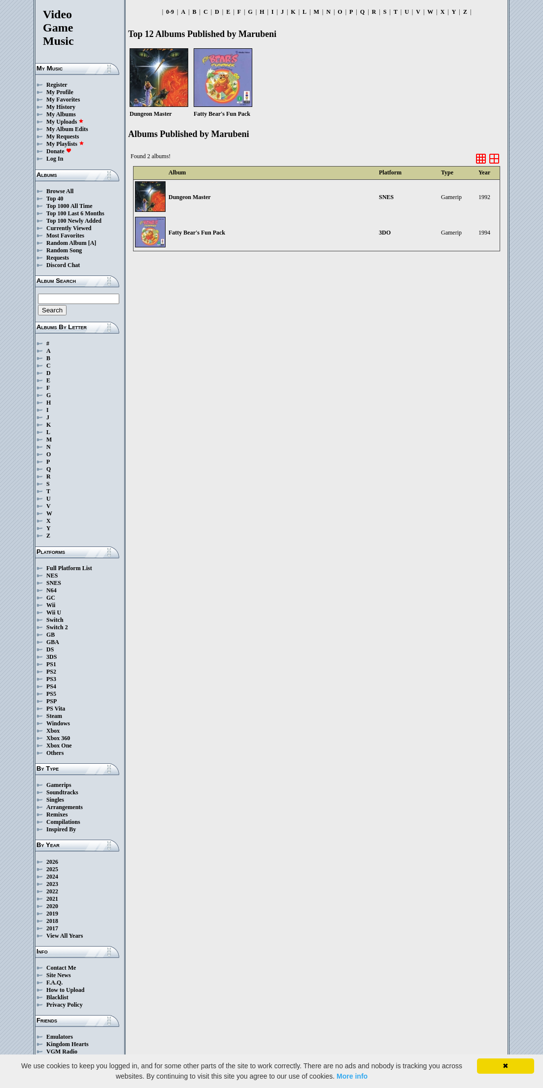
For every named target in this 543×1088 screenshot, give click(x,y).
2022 (52, 891)
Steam (54, 716)
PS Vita (55, 708)
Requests (57, 257)
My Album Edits (67, 129)
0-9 (170, 11)
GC (50, 597)
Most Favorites (65, 235)
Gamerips (58, 785)
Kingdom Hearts (67, 1044)
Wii (50, 605)
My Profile (59, 92)
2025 (52, 869)
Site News (58, 975)
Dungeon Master (190, 197)
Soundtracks (62, 792)
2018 (52, 921)
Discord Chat (63, 265)
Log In (54, 158)
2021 (52, 898)
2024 (52, 876)
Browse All (59, 191)
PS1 (51, 664)
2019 (52, 913)
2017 (52, 928)
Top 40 (55, 198)
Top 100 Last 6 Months (75, 213)
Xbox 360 (58, 738)
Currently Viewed (68, 228)
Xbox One (59, 745)
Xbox (53, 730)
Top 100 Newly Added (74, 220)
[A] (92, 242)
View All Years (64, 935)
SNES (53, 582)
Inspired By (61, 829)
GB (50, 634)
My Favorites (63, 99)
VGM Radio (61, 1051)
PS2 (51, 671)
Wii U (53, 612)
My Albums (61, 114)
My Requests (62, 136)
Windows (58, 723)
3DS (51, 656)
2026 (52, 861)
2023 (52, 884)
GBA (52, 642)
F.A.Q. (54, 982)
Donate (58, 151)
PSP (51, 701)
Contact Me (61, 967)
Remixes (57, 814)
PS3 (51, 679)
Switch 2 (57, 627)
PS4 (51, 686)
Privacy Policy (64, 1004)
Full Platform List (69, 568)
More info (352, 1076)
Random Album (66, 242)
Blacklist (57, 997)
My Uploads (65, 121)
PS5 (51, 693)
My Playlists (65, 143)
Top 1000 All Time (69, 206)
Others (55, 752)
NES (52, 575)
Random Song (64, 250)
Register (57, 84)
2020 (52, 906)
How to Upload (65, 989)
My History (60, 106)
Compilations (63, 821)
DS (50, 649)
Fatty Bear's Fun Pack (197, 232)
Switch (55, 619)
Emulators (59, 1036)
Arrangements (64, 807)
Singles (55, 799)
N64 (51, 590)
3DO (385, 232)
